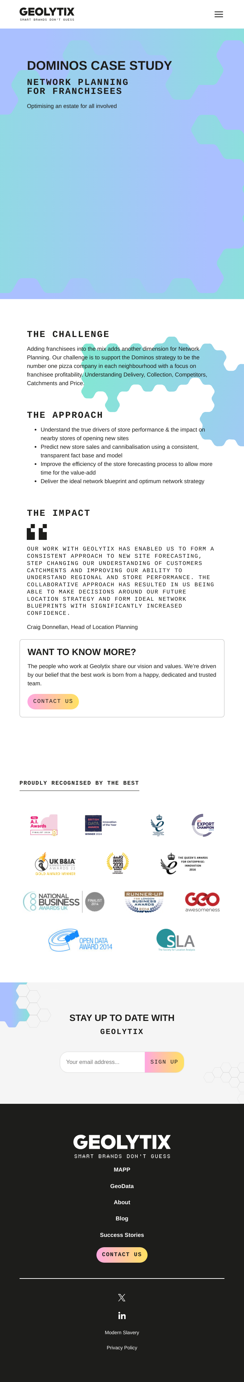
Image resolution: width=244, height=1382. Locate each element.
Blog (122, 1218)
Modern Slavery (122, 1332)
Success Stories (122, 1234)
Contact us (53, 701)
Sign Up (164, 1061)
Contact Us (122, 1254)
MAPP (122, 1169)
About (122, 1201)
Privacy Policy (122, 1347)
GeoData (121, 1185)
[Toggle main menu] (218, 14)
